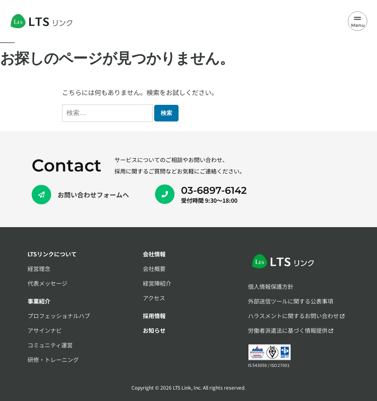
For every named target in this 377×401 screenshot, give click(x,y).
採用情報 (154, 316)
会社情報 (154, 254)
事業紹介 (39, 301)
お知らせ (154, 330)
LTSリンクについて (52, 254)
